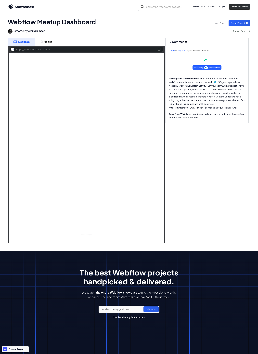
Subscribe (151, 309)
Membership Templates (204, 6)
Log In (222, 6)
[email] (129, 309)
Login (172, 50)
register (181, 50)
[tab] (21, 42)
